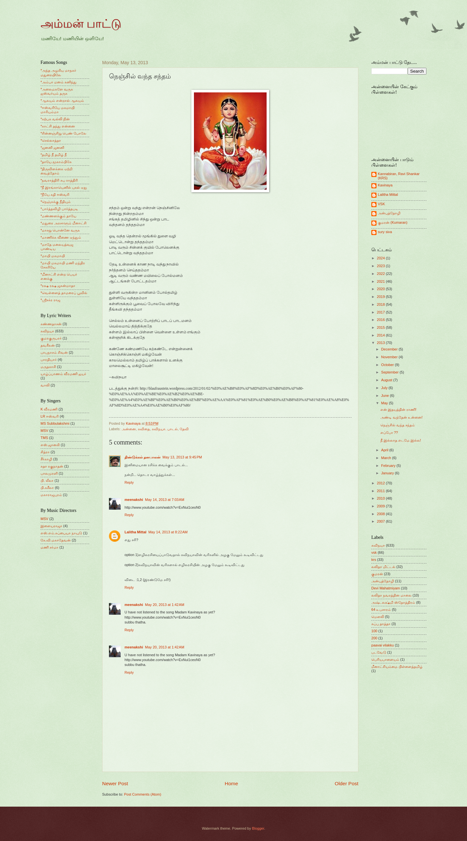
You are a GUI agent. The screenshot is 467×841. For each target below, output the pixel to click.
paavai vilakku (382, 645)
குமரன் (377, 574)
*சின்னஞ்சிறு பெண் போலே (63, 133)
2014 (381, 335)
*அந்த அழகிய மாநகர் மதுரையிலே (58, 72)
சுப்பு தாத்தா (380, 624)
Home (231, 783)
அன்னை (129, 429)
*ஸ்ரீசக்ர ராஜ (50, 300)
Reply (129, 482)
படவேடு (378, 652)
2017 (381, 312)
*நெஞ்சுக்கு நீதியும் (56, 202)
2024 (381, 258)
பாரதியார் (49, 359)
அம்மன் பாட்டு (81, 23)
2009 (381, 506)
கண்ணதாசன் (51, 324)
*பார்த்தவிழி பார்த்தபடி (59, 209)
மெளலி (377, 617)
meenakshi (134, 500)
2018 (381, 304)
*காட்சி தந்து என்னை (58, 126)
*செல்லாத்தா (51, 140)
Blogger (258, 828)
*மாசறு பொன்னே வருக (60, 230)
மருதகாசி (48, 367)
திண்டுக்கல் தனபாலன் (143, 457)
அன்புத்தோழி (389, 213)
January (388, 473)
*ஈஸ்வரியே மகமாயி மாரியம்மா (58, 110)
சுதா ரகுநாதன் (52, 466)
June (385, 395)
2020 (381, 289)
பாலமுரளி (49, 473)
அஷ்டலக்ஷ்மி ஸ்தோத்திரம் (393, 602)
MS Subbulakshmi (55, 423)
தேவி (184, 429)
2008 (381, 514)
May (385, 403)
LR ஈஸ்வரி (50, 416)
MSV (44, 430)
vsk (374, 552)
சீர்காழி (46, 459)
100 (374, 631)
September (390, 372)
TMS (44, 438)
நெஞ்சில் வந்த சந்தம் (397, 425)
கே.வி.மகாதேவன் (56, 540)
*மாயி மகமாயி (53, 256)
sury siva (385, 232)
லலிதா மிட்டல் (383, 567)
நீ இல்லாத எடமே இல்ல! (400, 440)
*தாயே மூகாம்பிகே (56, 162)
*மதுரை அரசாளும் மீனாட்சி (64, 223)
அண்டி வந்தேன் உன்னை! (401, 417)
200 (374, 638)
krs (373, 560)
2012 (381, 483)
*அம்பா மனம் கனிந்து (59, 82)
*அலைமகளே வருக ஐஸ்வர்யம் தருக (57, 91)
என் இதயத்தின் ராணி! (398, 409)
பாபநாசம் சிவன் (54, 352)
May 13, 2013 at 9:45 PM (182, 457)
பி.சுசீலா (47, 488)
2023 (381, 266)
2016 (381, 320)
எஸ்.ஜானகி (50, 445)
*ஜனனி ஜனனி (52, 147)
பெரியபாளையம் (385, 659)
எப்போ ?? (389, 432)
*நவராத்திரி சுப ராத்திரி (59, 180)
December (390, 349)
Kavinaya (385, 185)
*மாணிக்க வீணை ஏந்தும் (61, 237)
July (385, 388)
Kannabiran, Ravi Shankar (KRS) (399, 176)
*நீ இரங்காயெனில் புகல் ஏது (64, 187)
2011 (381, 491)
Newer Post (115, 783)
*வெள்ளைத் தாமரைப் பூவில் (64, 293)
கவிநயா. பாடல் (165, 429)
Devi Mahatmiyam (385, 588)
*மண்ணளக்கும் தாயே (58, 216)
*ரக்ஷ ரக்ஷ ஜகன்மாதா (58, 286)
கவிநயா (47, 331)
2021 (381, 281)
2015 (381, 327)
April (385, 450)
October (388, 365)
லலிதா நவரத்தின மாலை (391, 595)
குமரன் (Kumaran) (392, 222)
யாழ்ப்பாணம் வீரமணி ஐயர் (63, 374)
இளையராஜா (51, 526)
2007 (381, 521)
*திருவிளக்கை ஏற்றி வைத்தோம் (56, 171)
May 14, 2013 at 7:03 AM (164, 500)
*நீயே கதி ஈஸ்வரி (55, 194)
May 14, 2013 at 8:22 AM (167, 532)
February (388, 466)
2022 (381, 274)
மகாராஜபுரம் (51, 495)
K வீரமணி (49, 409)
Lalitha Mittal (135, 532)
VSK (381, 204)
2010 (381, 498)
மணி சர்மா (49, 547)
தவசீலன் (48, 345)
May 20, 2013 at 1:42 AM (164, 605)
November (390, 357)
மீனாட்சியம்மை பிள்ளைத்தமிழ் (397, 667)
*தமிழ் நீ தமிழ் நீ (54, 155)
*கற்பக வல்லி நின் (55, 119)
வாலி (45, 385)
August (387, 380)
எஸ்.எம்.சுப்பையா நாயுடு (61, 533)
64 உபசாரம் (381, 609)
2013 (381, 343)
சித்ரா (45, 452)
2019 (381, 297)
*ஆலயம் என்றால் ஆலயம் (62, 100)
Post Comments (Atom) (142, 794)
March (386, 458)
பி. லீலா (47, 480)
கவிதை (144, 429)
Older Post (346, 783)
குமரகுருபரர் (51, 338)
